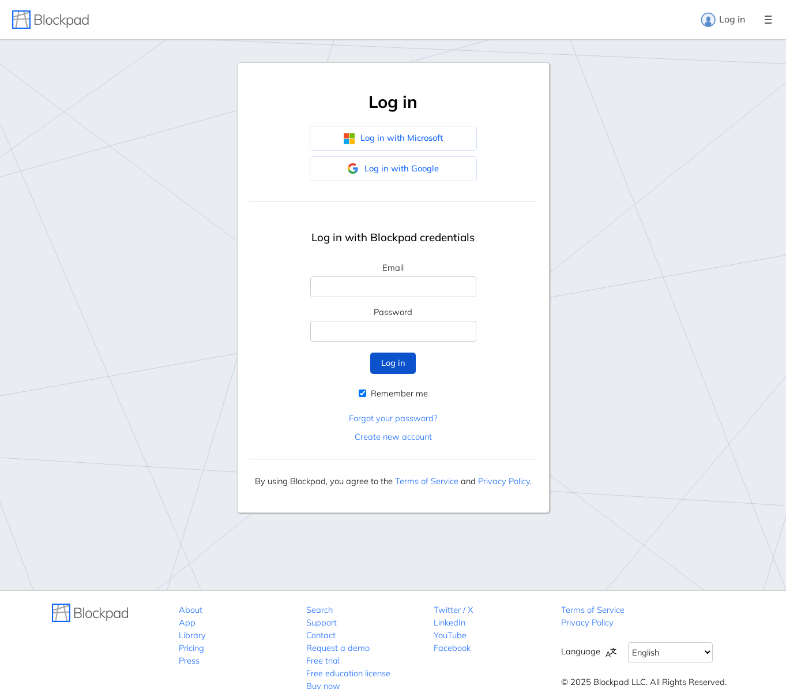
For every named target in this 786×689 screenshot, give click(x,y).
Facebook (452, 647)
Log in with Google (393, 168)
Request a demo (338, 647)
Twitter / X (453, 609)
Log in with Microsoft (393, 138)
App (187, 622)
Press (189, 660)
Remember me (393, 393)
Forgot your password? (393, 418)
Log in (722, 20)
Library (192, 635)
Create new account (393, 436)
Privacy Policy (504, 480)
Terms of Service (426, 480)
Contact (321, 635)
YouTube (450, 635)
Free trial (323, 660)
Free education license (348, 673)
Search (319, 609)
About (190, 609)
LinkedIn (449, 622)
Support (321, 622)
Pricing (191, 647)
